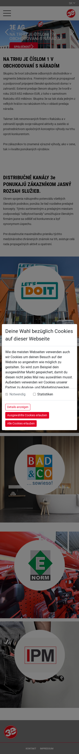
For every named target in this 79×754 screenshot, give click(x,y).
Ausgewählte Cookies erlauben (27, 415)
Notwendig (17, 394)
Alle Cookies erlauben (21, 423)
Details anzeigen (17, 407)
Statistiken (45, 394)
